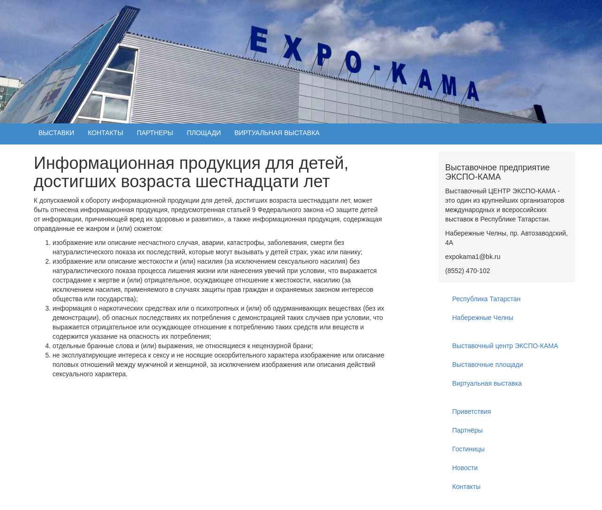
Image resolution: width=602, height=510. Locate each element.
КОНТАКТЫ (105, 133)
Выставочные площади (487, 364)
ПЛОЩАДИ (204, 133)
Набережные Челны (482, 317)
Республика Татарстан (486, 299)
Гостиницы (468, 449)
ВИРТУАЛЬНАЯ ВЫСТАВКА (277, 133)
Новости (465, 468)
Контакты (466, 486)
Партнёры (467, 430)
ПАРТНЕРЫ (155, 133)
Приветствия (471, 411)
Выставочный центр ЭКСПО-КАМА (505, 346)
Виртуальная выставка (487, 383)
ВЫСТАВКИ (56, 133)
